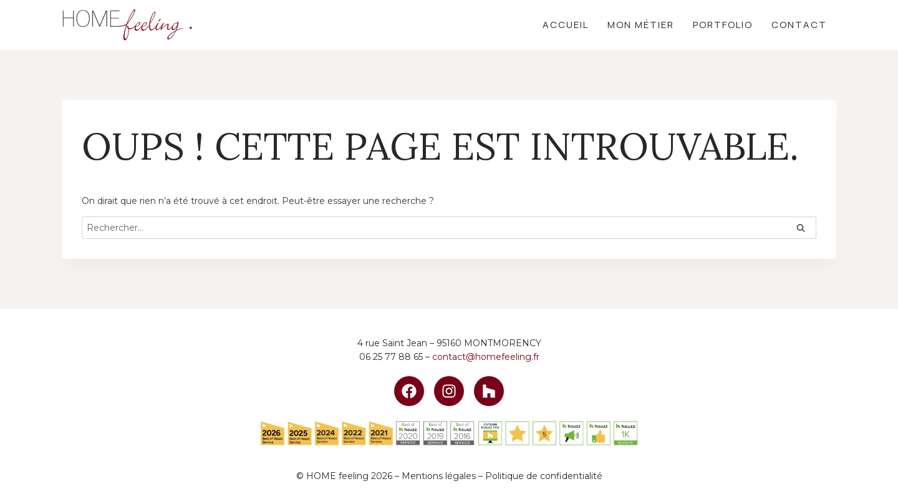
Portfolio (723, 24)
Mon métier (640, 24)
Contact (799, 24)
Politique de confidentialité (543, 476)
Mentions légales (439, 476)
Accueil (566, 24)
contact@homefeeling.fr (485, 356)
